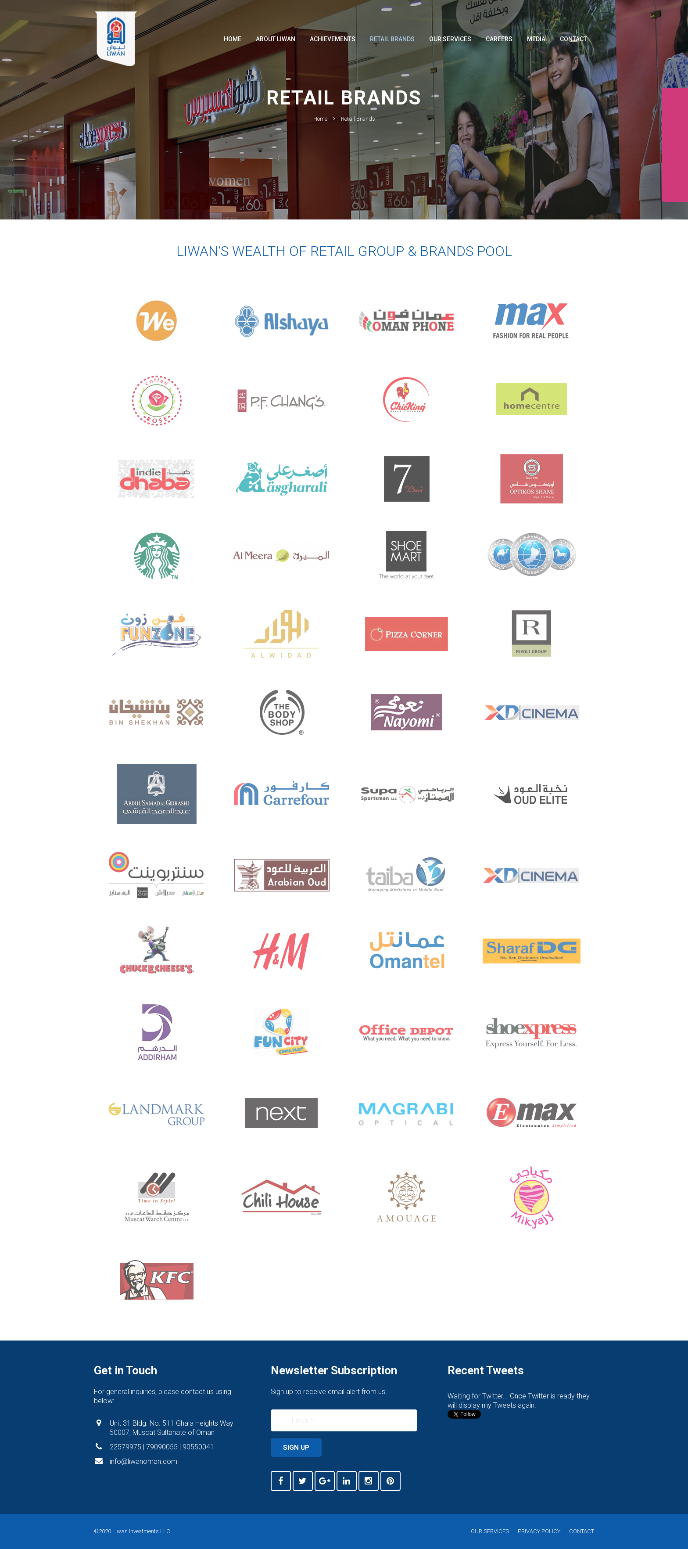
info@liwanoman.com (143, 1461)
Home (320, 146)
